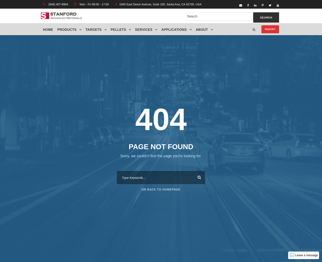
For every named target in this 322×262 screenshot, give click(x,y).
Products (67, 29)
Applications (174, 29)
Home (48, 29)
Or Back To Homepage (161, 189)
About (202, 29)
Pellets (118, 29)
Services (144, 29)
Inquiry (270, 29)
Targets (93, 29)
